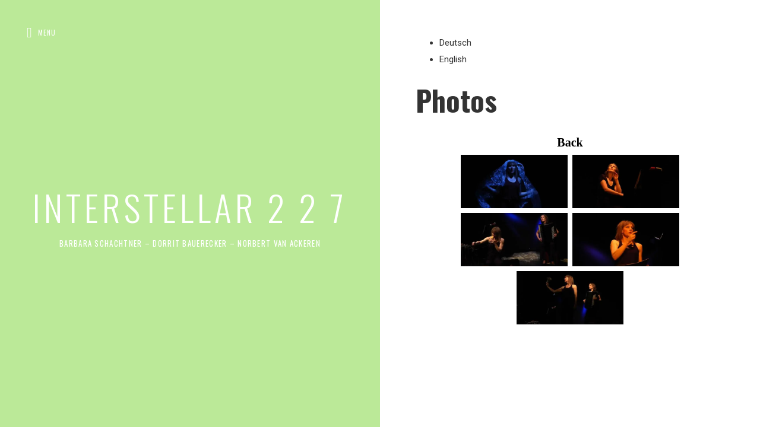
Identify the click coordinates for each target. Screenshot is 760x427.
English (453, 59)
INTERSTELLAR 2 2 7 (190, 206)
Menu (47, 32)
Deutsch (455, 42)
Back (569, 142)
